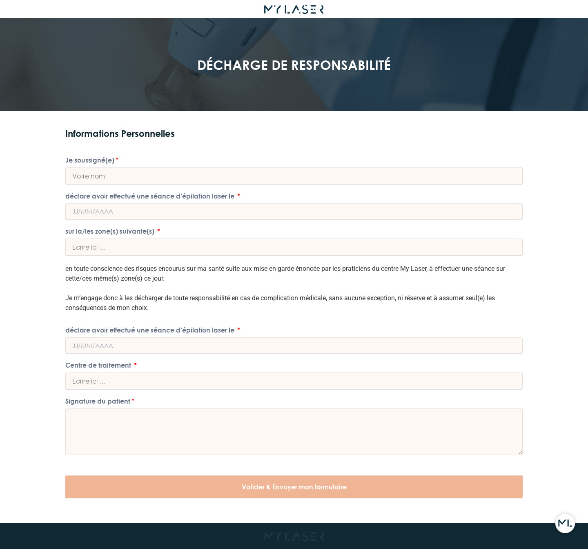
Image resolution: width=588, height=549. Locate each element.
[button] (294, 486)
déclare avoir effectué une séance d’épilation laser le (150, 196)
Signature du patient (97, 401)
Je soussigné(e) (89, 160)
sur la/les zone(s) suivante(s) (110, 231)
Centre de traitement (99, 365)
